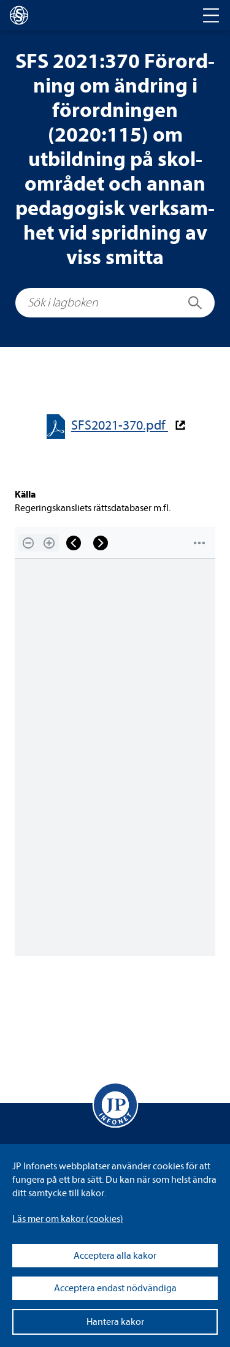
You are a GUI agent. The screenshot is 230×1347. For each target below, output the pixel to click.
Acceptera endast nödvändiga (115, 1288)
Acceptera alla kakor (115, 1255)
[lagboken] (19, 15)
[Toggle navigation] (211, 15)
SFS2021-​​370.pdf (119, 425)
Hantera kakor (115, 1321)
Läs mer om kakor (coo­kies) (67, 1218)
